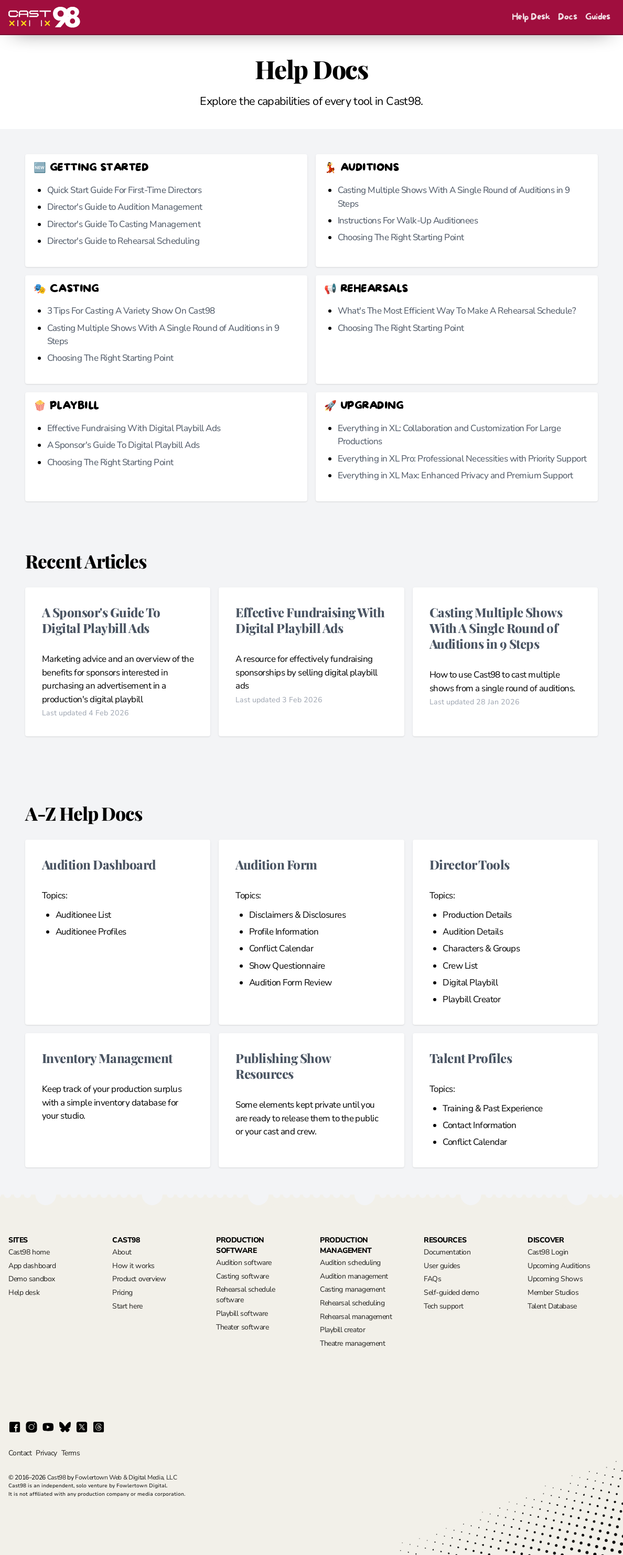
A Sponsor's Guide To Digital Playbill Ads (123, 445)
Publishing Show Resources (282, 1065)
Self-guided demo (451, 1292)
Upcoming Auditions (559, 1266)
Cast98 (56, 1477)
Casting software (242, 1276)
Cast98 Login (548, 1252)
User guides (442, 1266)
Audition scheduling (350, 1263)
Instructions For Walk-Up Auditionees (408, 221)
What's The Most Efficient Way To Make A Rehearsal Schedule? (457, 311)
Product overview (139, 1279)
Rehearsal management (356, 1317)
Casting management (352, 1289)
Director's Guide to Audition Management (124, 207)
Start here (127, 1306)
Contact (19, 1453)
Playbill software (242, 1313)
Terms (70, 1453)
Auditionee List (83, 915)
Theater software (242, 1327)
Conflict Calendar (281, 948)
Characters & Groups (481, 948)
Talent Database (552, 1306)
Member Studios (553, 1292)
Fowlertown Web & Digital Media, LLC (126, 1477)
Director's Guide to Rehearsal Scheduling (123, 241)
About (122, 1252)
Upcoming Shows (555, 1279)
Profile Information (283, 932)
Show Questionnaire (287, 966)
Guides (597, 17)
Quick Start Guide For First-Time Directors (124, 190)
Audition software (244, 1263)
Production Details (477, 915)
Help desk (23, 1292)
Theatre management (352, 1343)
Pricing (122, 1292)
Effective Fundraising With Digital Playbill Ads (134, 428)
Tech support (444, 1306)
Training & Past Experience (493, 1108)
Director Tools (469, 864)
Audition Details (473, 932)
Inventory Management (107, 1057)
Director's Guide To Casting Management (124, 224)
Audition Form (276, 864)
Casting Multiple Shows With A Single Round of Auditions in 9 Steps (496, 627)
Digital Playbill (470, 983)
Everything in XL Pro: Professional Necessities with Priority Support (462, 459)
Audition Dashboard (99, 864)
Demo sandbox (31, 1279)
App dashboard (32, 1266)
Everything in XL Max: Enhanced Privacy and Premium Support (455, 475)
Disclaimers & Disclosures (297, 915)
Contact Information (479, 1125)
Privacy (46, 1453)
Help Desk (531, 17)
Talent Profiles (470, 1057)
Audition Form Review (290, 983)
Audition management (354, 1276)
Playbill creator (342, 1330)
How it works (133, 1266)
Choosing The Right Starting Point (401, 237)
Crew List (460, 966)
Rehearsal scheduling (352, 1303)
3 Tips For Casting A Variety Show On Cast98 (131, 311)
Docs (567, 17)
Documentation (447, 1252)
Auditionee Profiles (91, 932)
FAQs (432, 1279)
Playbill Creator (471, 999)
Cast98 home (28, 1252)
